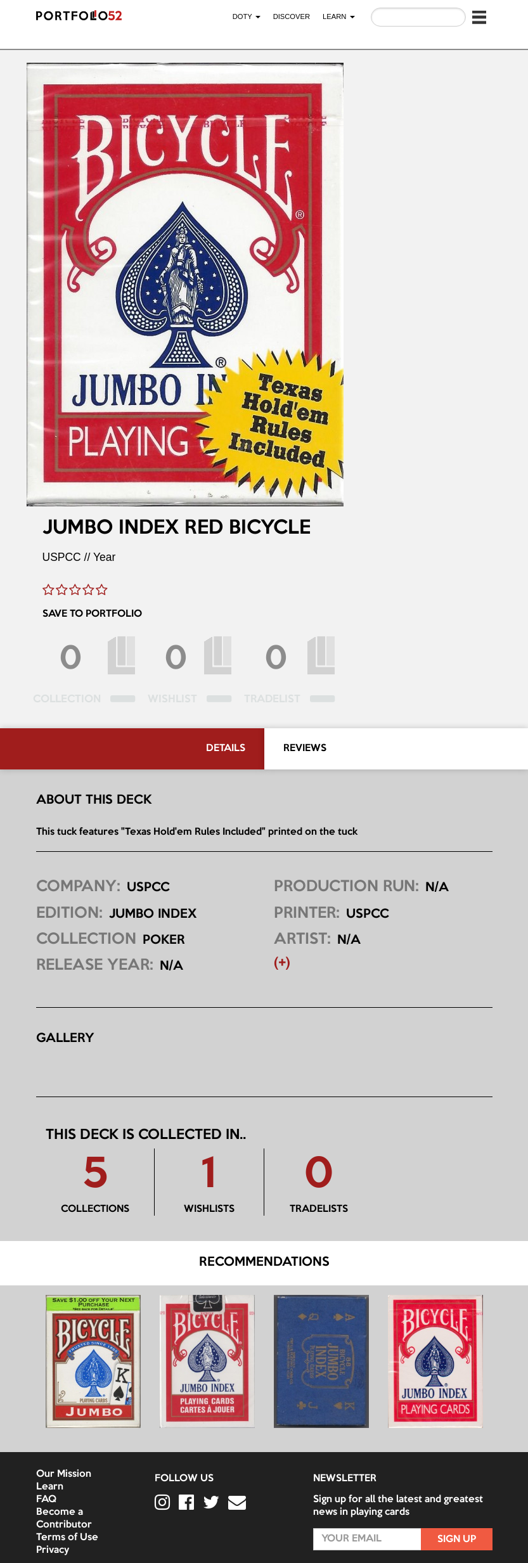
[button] (479, 17)
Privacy (52, 1550)
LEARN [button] (338, 16)
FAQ (46, 1499)
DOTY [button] (247, 16)
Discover (291, 16)
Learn (49, 1487)
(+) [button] (282, 963)
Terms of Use (67, 1537)
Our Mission (63, 1474)
